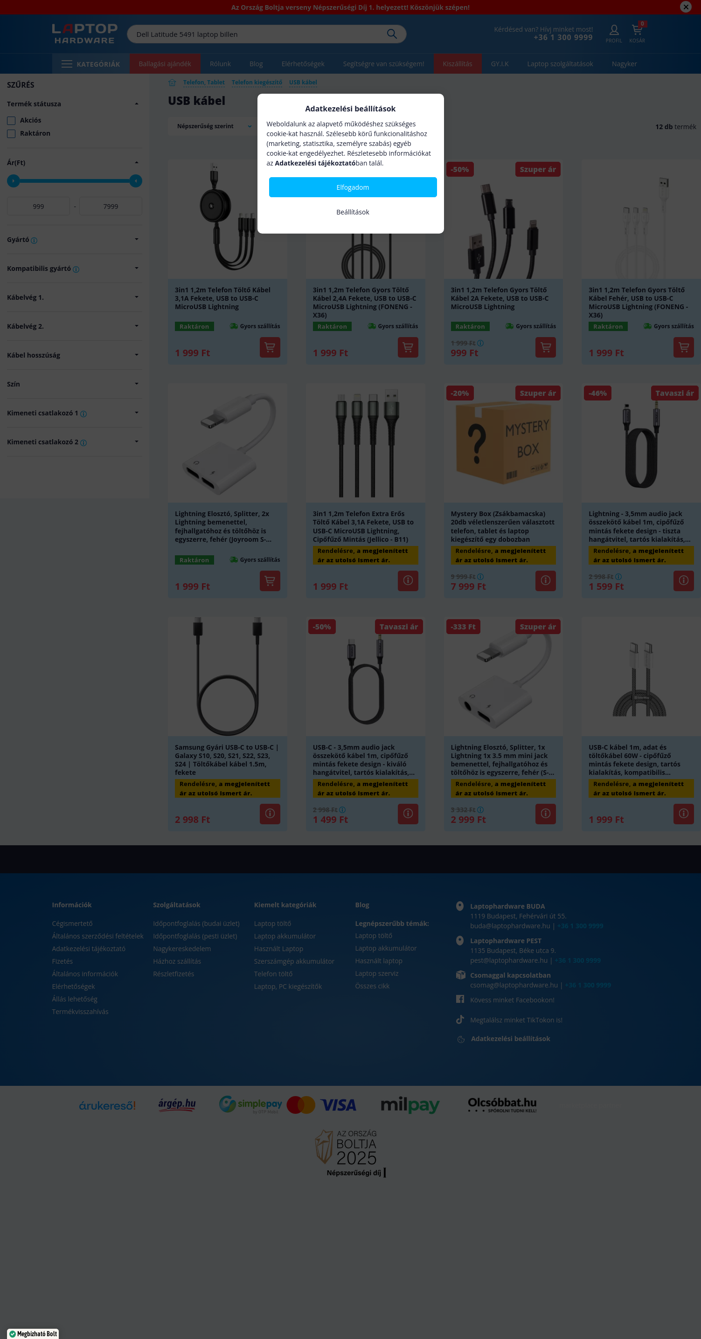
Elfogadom (353, 187)
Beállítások (352, 211)
